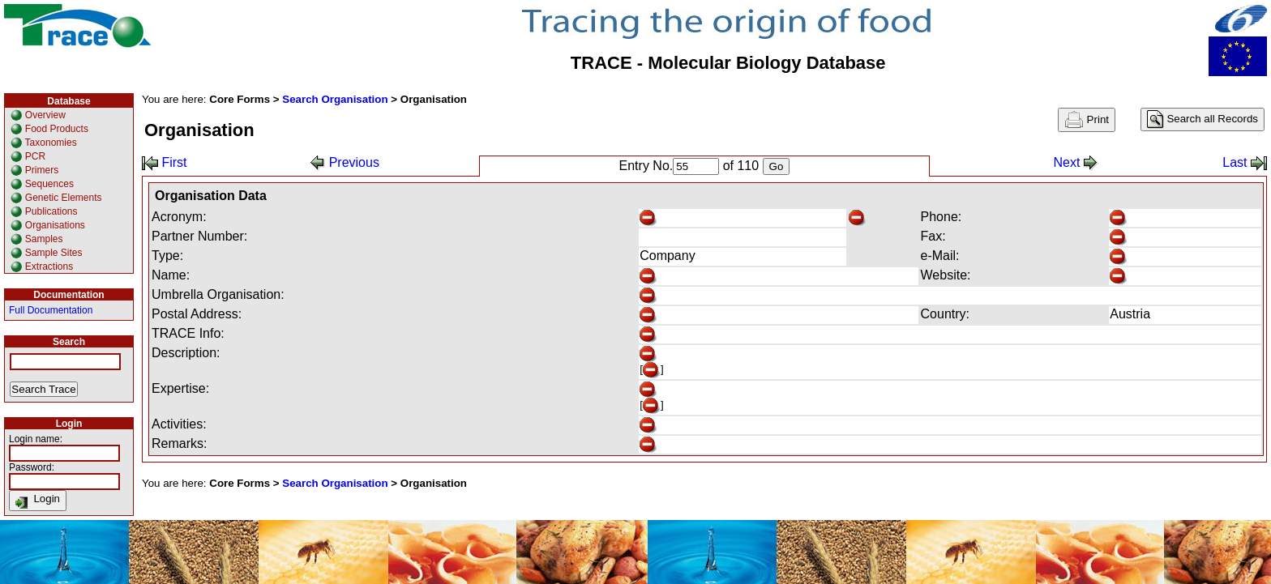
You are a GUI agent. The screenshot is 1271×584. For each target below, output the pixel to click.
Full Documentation (50, 310)
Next (1075, 162)
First (164, 162)
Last (1244, 162)
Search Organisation (334, 99)
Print (1086, 120)
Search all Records (1202, 119)
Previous (344, 162)
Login (37, 500)
